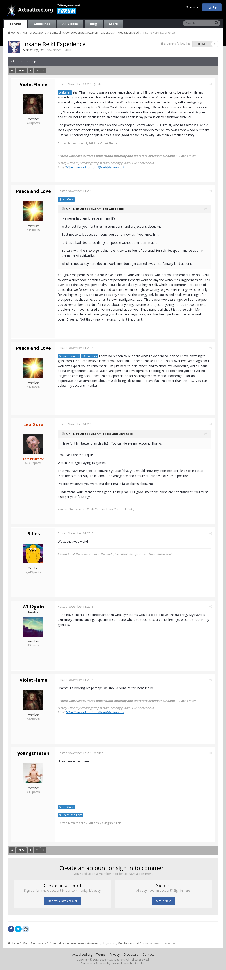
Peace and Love (33, 191)
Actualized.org (82, 954)
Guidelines (42, 24)
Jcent (42, 50)
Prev (21, 70)
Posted (76, 84)
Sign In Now (163, 901)
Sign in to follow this (177, 43)
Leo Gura (110, 209)
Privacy (114, 954)
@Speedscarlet (70, 356)
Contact (148, 954)
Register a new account (62, 901)
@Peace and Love (71, 815)
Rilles (33, 534)
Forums (16, 24)
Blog (93, 24)
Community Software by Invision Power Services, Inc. (113, 963)
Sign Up (212, 7)
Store (113, 24)
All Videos (70, 24)
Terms (100, 954)
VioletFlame (33, 84)
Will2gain (33, 607)
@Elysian (66, 92)
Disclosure (131, 954)
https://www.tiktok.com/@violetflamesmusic (96, 167)
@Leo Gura (67, 199)
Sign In (192, 7)
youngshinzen (33, 753)
